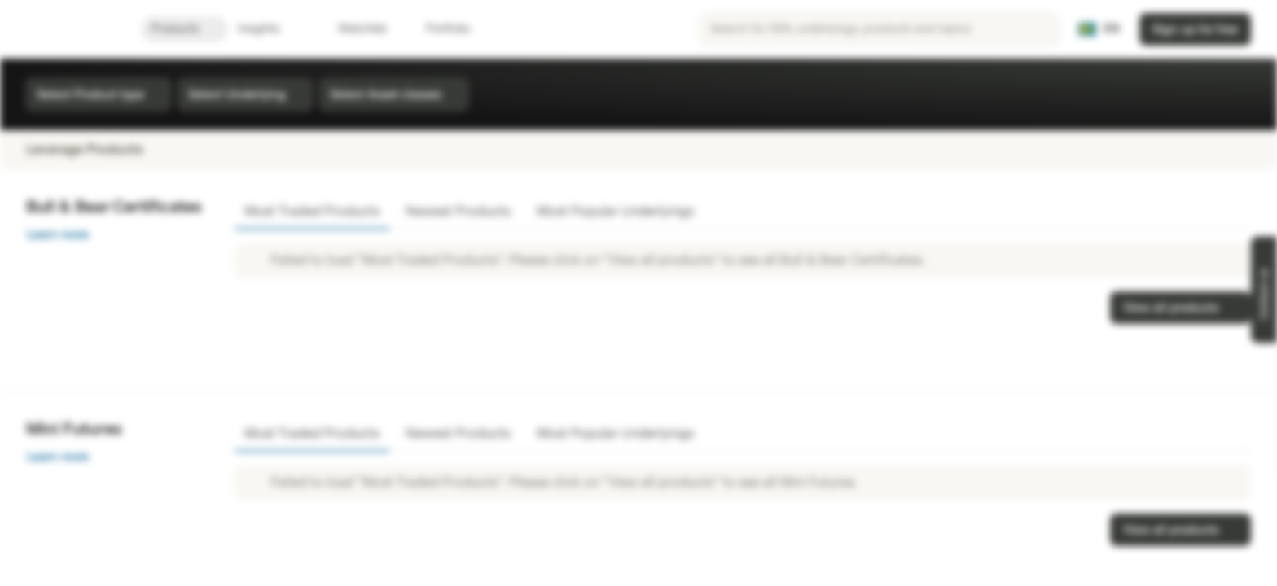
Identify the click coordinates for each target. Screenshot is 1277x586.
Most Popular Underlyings (615, 211)
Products (184, 29)
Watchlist (352, 29)
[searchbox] (879, 29)
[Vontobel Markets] (70, 29)
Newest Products (458, 211)
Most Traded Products (312, 211)
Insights (268, 29)
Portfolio (438, 29)
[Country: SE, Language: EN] (1099, 29)
